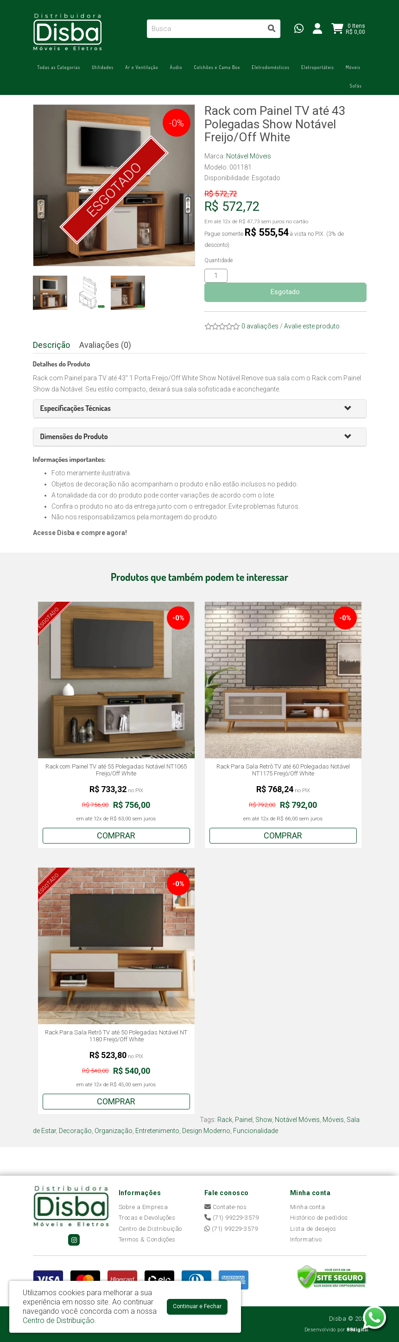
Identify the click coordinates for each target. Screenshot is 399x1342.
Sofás (356, 85)
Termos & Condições (147, 1239)
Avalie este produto (312, 326)
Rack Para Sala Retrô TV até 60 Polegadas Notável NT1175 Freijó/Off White (283, 770)
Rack (224, 1119)
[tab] (199, 409)
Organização (114, 1130)
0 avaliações (260, 326)
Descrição (51, 345)
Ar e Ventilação (141, 67)
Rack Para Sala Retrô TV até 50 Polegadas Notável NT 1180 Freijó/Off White (116, 1036)
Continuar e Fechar (197, 1306)
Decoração (75, 1130)
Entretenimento (157, 1130)
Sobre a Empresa (143, 1206)
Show (263, 1119)
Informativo (306, 1239)
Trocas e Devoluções (147, 1217)
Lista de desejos (313, 1228)
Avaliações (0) (105, 345)
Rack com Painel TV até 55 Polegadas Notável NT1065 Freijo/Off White (116, 770)
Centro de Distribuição (150, 1228)
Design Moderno (206, 1130)
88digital (358, 1330)
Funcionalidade (255, 1130)
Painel (244, 1119)
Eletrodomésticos (271, 67)
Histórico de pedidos (319, 1217)
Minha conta (307, 1206)
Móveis (353, 67)
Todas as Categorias (59, 67)
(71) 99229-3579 (231, 1217)
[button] (351, 408)
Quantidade (218, 260)
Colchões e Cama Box (217, 67)
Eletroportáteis (317, 67)
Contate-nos (225, 1206)
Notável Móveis (248, 156)
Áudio (176, 67)
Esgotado (285, 292)
